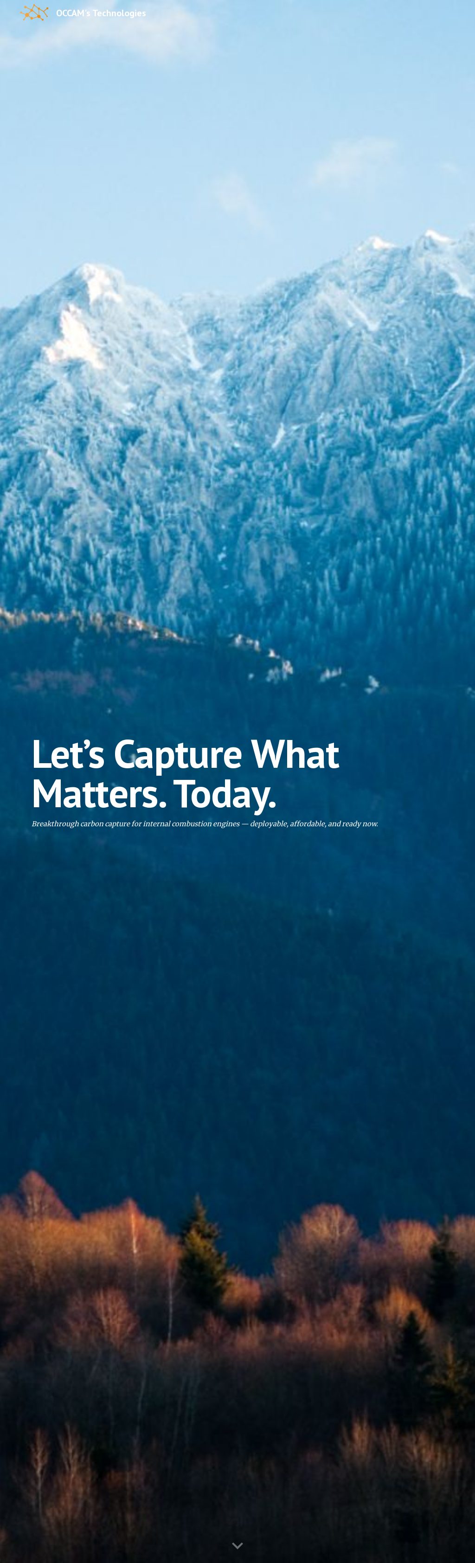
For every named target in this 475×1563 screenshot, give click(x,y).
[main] (238, 781)
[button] (237, 1546)
